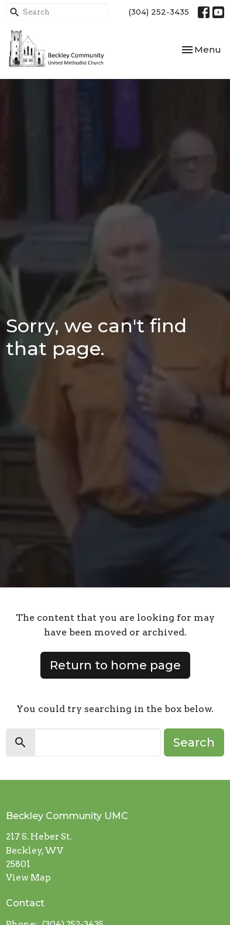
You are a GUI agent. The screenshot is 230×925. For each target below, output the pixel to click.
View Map (28, 877)
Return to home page (115, 665)
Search (194, 742)
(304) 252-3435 (159, 11)
